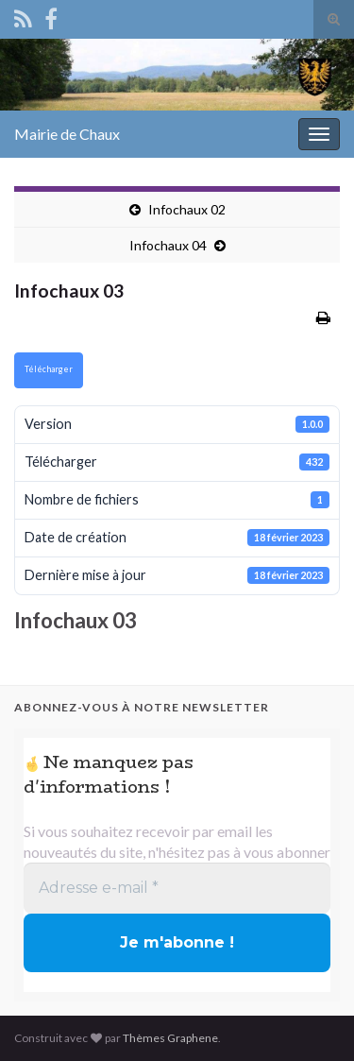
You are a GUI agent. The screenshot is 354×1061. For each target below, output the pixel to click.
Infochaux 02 (187, 209)
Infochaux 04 (168, 245)
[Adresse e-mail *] (177, 888)
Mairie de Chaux (67, 134)
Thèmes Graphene (170, 1038)
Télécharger (49, 369)
